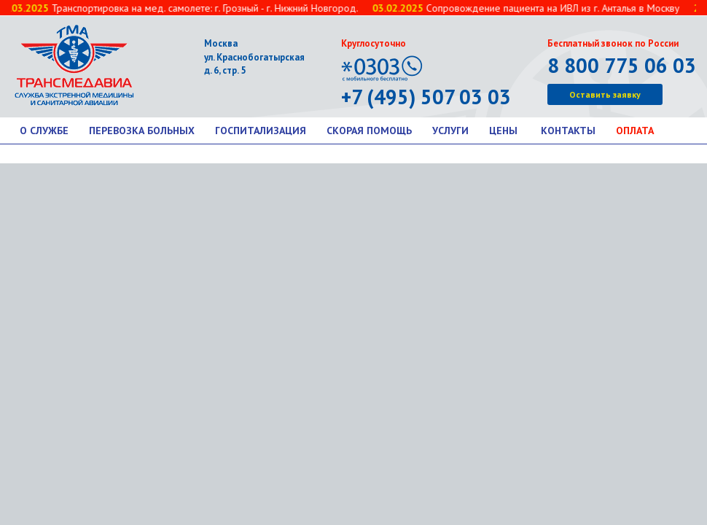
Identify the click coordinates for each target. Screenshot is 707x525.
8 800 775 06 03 (621, 65)
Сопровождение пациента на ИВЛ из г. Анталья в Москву (527, 8)
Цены (503, 130)
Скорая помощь (369, 130)
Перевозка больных (142, 130)
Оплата (635, 130)
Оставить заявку (605, 94)
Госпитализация (260, 130)
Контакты (568, 130)
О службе (44, 130)
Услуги (450, 130)
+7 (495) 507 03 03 (426, 96)
